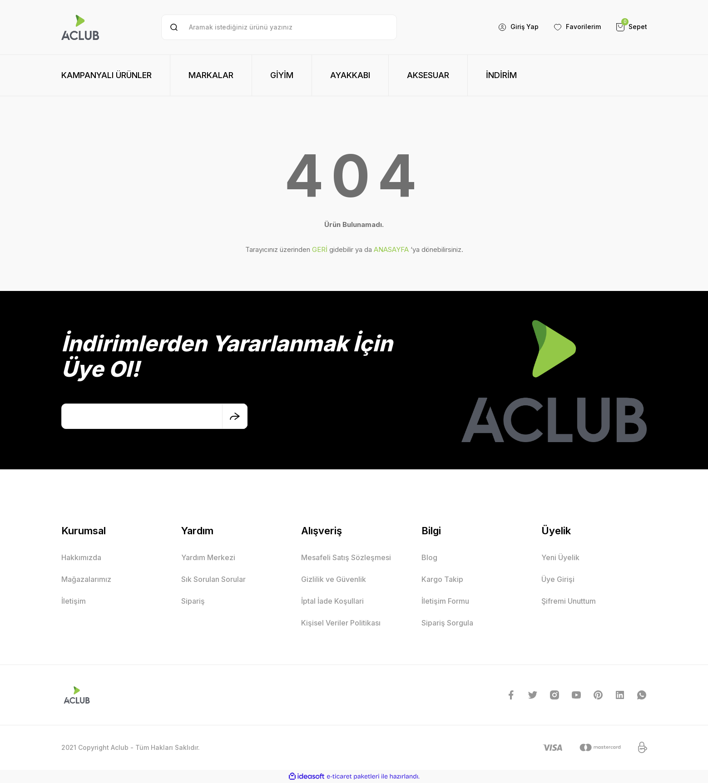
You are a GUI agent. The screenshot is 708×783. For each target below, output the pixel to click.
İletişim (73, 601)
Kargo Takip (442, 579)
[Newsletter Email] (154, 416)
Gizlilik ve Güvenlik (333, 579)
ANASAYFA (391, 249)
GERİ (319, 249)
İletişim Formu (445, 601)
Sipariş (193, 601)
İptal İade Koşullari (332, 601)
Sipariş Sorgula (447, 622)
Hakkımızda (81, 557)
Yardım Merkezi (208, 557)
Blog (429, 557)
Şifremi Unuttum (568, 601)
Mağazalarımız (86, 579)
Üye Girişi (557, 579)
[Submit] (235, 416)
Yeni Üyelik (560, 557)
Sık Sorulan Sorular (213, 579)
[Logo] (80, 27)
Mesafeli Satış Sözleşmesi (346, 557)
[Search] (279, 27)
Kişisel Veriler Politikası (341, 622)
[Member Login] (518, 27)
